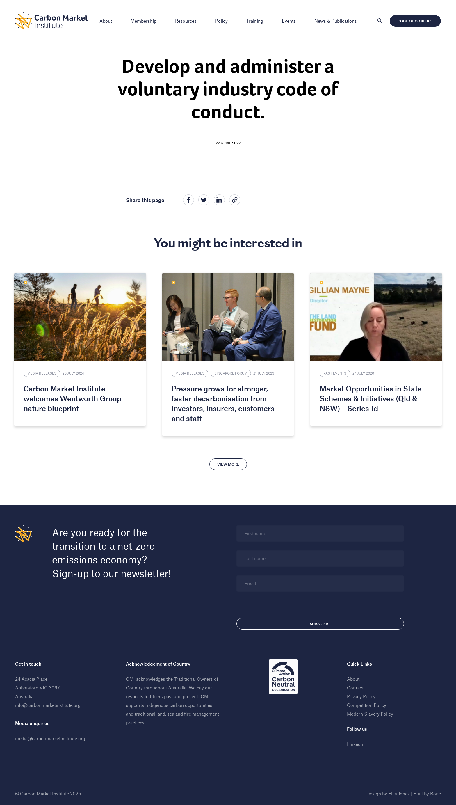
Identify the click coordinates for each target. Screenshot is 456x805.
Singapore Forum (231, 372)
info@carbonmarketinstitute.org (49, 704)
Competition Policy (366, 704)
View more (228, 463)
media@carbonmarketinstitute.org (52, 737)
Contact (354, 686)
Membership (143, 21)
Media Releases (44, 372)
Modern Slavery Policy (369, 712)
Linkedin (355, 743)
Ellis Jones (397, 792)
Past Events (333, 372)
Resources (186, 21)
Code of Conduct (413, 21)
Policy (221, 21)
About (105, 21)
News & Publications (335, 21)
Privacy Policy (360, 695)
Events (289, 21)
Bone (433, 792)
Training (254, 21)
